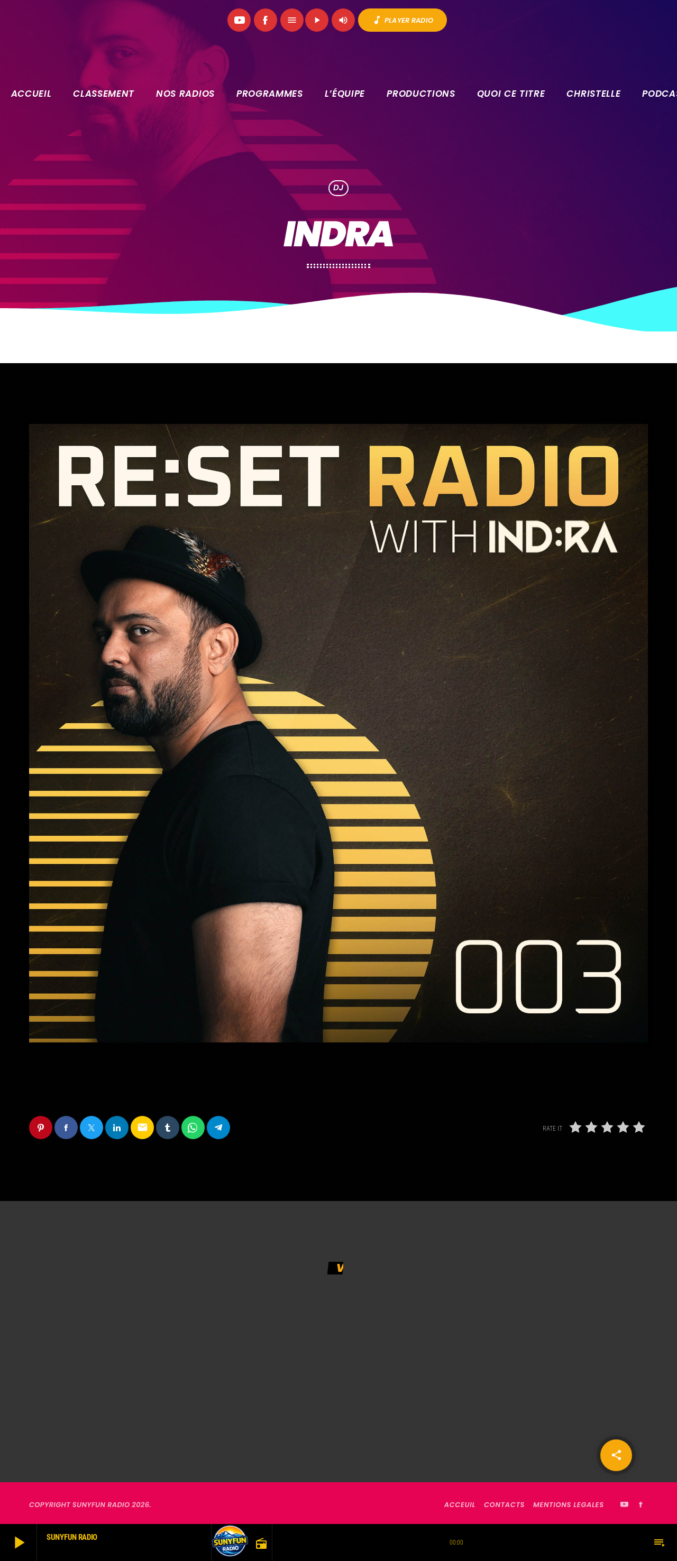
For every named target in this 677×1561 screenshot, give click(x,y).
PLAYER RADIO (402, 20)
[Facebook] (265, 20)
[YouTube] (239, 20)
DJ (338, 188)
